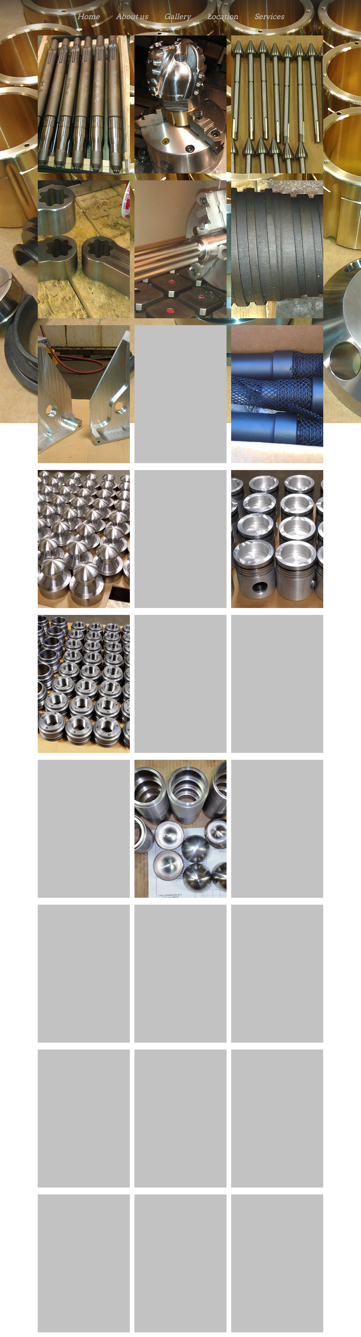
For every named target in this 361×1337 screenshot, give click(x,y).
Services (269, 16)
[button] (83, 105)
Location (222, 16)
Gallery (177, 16)
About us (132, 16)
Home (88, 16)
